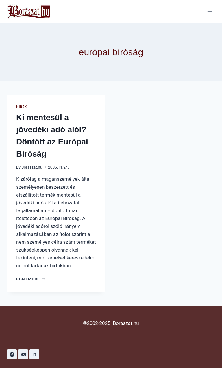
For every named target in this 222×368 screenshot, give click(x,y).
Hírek (21, 107)
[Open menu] (209, 11)
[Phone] (34, 354)
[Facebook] (12, 354)
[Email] (23, 354)
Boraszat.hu (31, 167)
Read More (31, 279)
